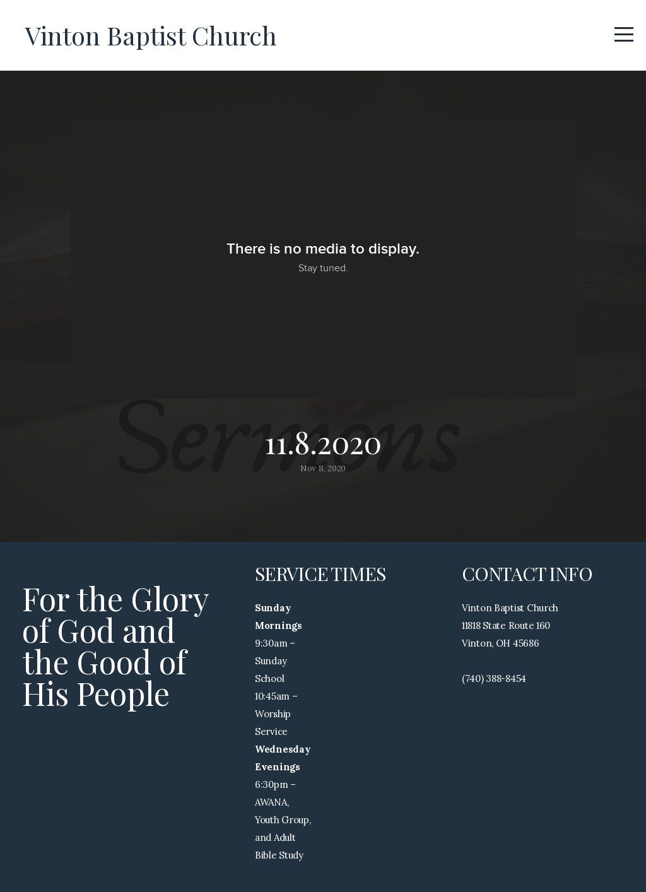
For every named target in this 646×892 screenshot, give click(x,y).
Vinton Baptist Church (151, 35)
